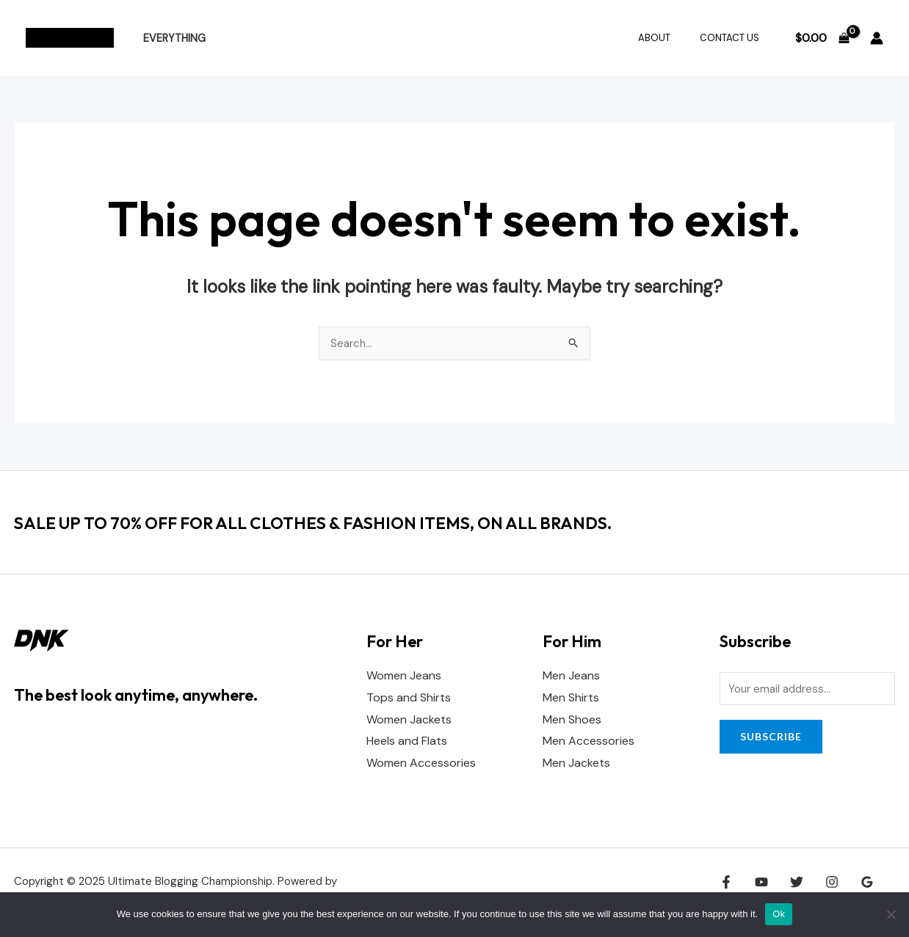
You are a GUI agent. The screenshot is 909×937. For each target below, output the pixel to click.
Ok (778, 913)
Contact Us (734, 38)
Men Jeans (571, 676)
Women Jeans (403, 676)
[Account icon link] (876, 38)
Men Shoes (572, 720)
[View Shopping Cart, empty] (822, 38)
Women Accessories (421, 763)
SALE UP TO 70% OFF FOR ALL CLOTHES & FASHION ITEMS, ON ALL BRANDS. (355, 523)
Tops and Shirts (408, 698)
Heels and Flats (406, 741)
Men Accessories (588, 741)
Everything (170, 38)
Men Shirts (571, 698)
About (669, 38)
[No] (890, 914)
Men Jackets (576, 763)
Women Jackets (409, 720)
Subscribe (771, 738)
